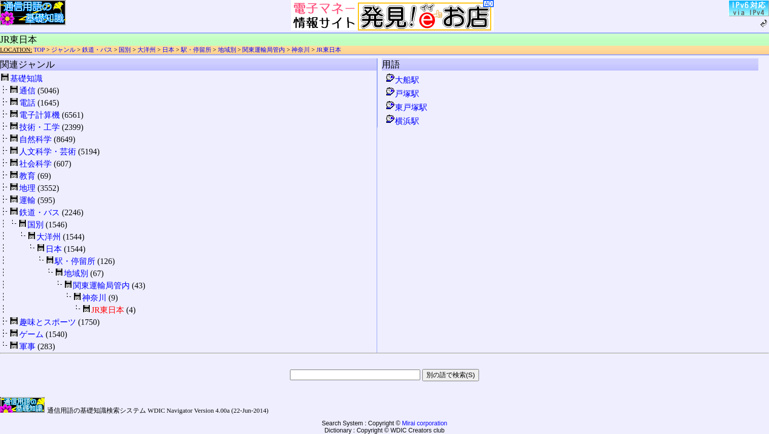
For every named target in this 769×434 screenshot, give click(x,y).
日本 (168, 49)
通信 (27, 90)
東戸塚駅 (406, 107)
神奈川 (300, 49)
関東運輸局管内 (263, 49)
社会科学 (35, 163)
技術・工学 (39, 127)
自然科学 (35, 139)
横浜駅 (402, 121)
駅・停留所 (196, 49)
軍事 (27, 346)
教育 (27, 176)
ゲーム (31, 334)
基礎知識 (26, 78)
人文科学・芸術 (47, 151)
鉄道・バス (97, 49)
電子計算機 (39, 115)
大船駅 (402, 80)
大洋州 (146, 49)
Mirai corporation (424, 423)
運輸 (27, 200)
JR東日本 (328, 49)
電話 (27, 102)
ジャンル (63, 49)
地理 (27, 188)
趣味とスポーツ (47, 322)
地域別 (227, 49)
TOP (39, 49)
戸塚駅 (402, 93)
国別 (125, 49)
